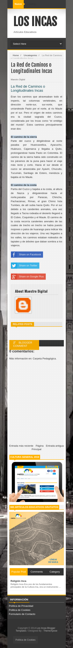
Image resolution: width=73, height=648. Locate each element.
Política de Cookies (26, 640)
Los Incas (35, 21)
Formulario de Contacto (22, 614)
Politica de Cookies (20, 610)
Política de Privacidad (21, 605)
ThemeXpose (50, 630)
